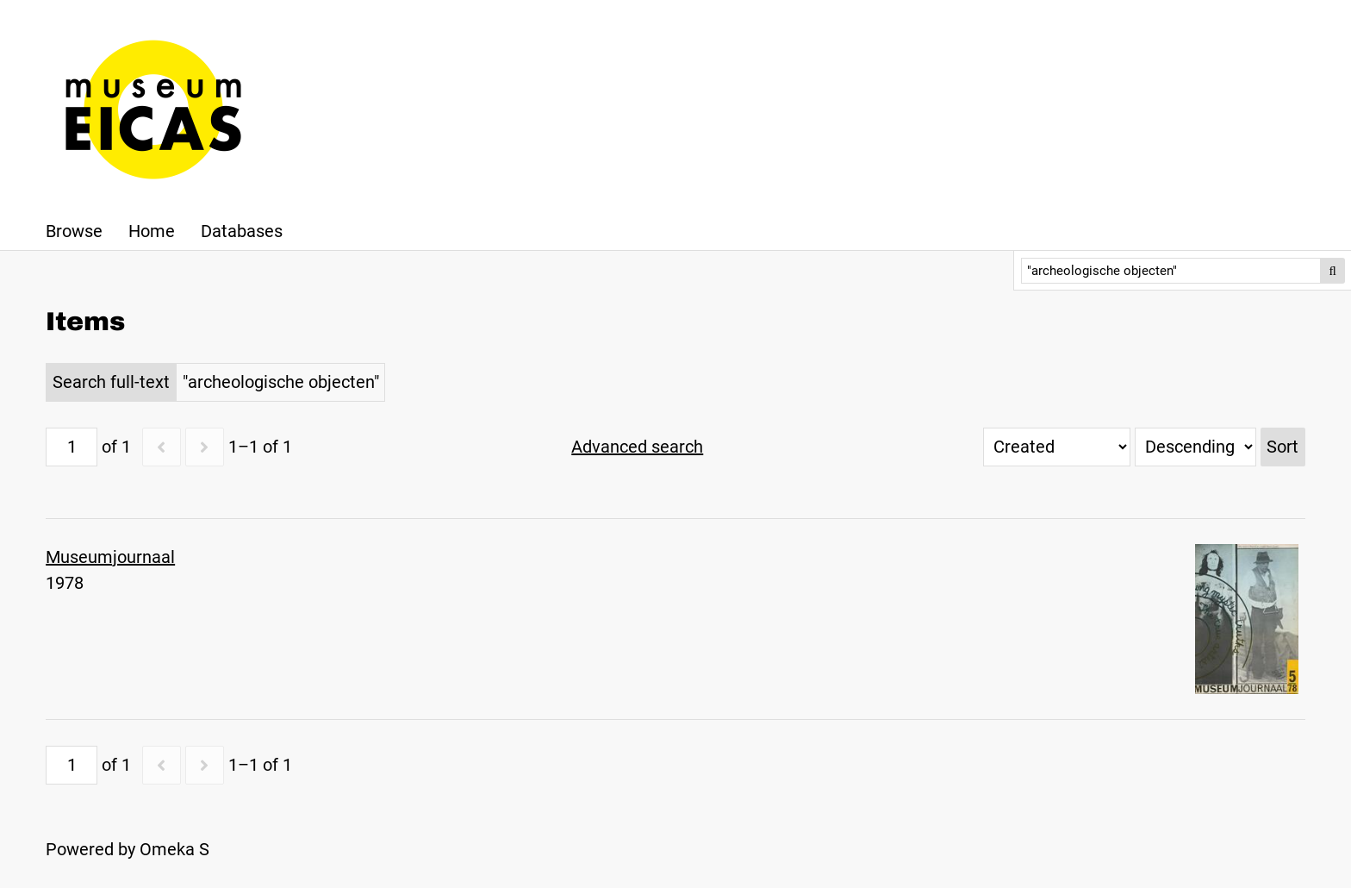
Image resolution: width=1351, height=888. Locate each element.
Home (151, 231)
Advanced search (637, 446)
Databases (242, 231)
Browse (74, 231)
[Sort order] (1195, 447)
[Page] (71, 447)
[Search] (1171, 271)
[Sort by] (1056, 447)
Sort (1282, 446)
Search (1333, 271)
